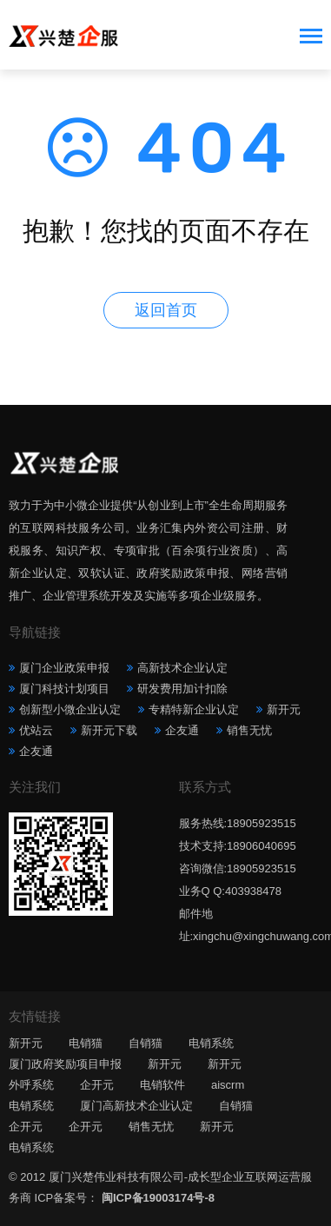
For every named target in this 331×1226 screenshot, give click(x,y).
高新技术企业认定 (182, 667)
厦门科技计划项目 (64, 688)
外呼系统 (31, 1084)
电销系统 (211, 1043)
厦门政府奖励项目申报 (65, 1063)
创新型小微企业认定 (70, 709)
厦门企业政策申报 (64, 667)
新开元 (284, 709)
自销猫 (145, 1043)
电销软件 (162, 1084)
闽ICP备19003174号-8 (158, 1197)
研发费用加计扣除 (182, 688)
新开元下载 (109, 730)
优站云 (36, 730)
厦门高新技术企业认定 (136, 1105)
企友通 (182, 730)
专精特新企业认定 (194, 709)
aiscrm (227, 1084)
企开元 (97, 1084)
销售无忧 (249, 730)
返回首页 (166, 310)
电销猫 (86, 1043)
